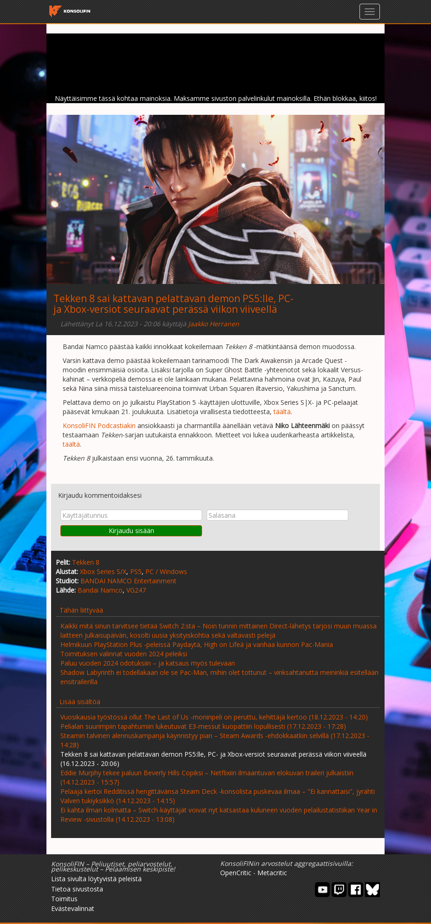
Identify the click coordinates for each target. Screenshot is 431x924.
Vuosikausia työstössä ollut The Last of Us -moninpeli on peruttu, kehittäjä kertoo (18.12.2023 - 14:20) (214, 717)
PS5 (136, 571)
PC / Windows (166, 571)
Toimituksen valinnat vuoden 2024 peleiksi (123, 653)
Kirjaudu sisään (131, 530)
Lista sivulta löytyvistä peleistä (96, 878)
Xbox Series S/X (103, 571)
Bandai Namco (100, 590)
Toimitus (64, 898)
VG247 (136, 590)
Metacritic (272, 872)
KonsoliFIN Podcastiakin (99, 425)
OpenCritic (235, 872)
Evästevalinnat (72, 908)
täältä (282, 411)
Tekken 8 (85, 562)
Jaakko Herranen (213, 323)
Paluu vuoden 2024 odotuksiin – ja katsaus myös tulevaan (147, 663)
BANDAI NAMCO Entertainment (128, 580)
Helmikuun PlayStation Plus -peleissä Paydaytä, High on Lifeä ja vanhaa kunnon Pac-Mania (196, 644)
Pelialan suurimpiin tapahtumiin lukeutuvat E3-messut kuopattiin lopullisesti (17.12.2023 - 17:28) (203, 726)
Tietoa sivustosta (77, 888)
